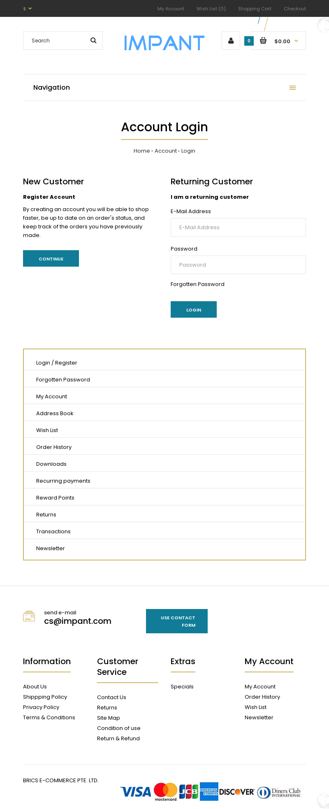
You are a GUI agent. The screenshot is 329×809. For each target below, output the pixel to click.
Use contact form (178, 621)
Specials (182, 686)
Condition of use (119, 728)
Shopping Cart (254, 8)
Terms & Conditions (49, 717)
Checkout (295, 8)
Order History (54, 447)
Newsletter (50, 548)
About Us (35, 686)
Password (184, 249)
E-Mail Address (191, 211)
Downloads (51, 464)
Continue (51, 259)
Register (66, 363)
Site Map (108, 718)
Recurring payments (63, 481)
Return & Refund (118, 738)
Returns (46, 514)
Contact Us (111, 697)
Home (142, 151)
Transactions (53, 531)
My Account (171, 8)
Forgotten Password (198, 284)
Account (166, 151)
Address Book (55, 413)
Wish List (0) (211, 8)
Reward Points (55, 498)
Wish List (47, 430)
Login (188, 151)
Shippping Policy (45, 697)
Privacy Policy (41, 707)
